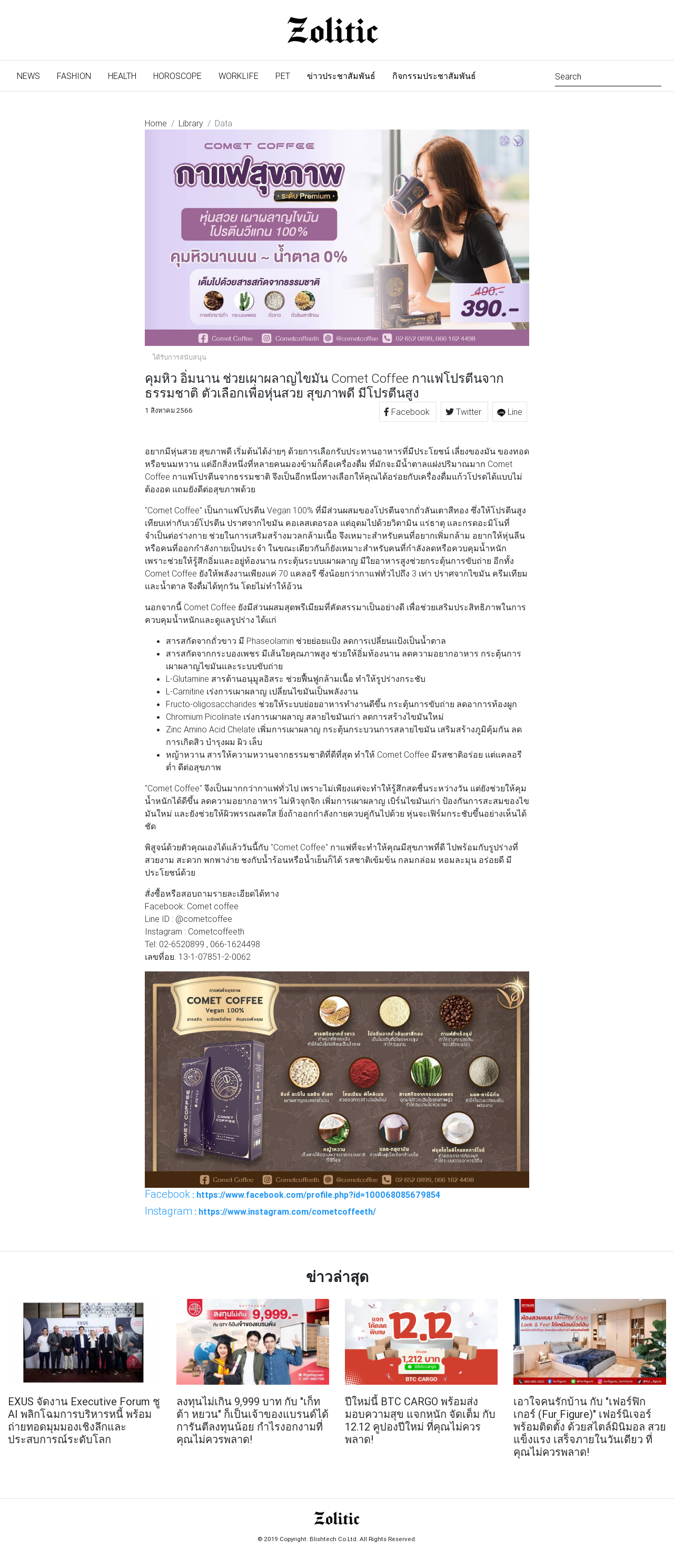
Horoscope (177, 76)
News (32, 75)
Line (509, 411)
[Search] (608, 75)
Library (191, 123)
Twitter (464, 411)
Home (156, 123)
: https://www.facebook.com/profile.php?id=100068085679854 (292, 1194)
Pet (282, 76)
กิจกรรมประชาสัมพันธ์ (434, 76)
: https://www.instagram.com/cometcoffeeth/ (260, 1211)
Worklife (239, 76)
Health (122, 76)
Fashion (74, 76)
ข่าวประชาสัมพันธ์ (341, 76)
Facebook (408, 411)
